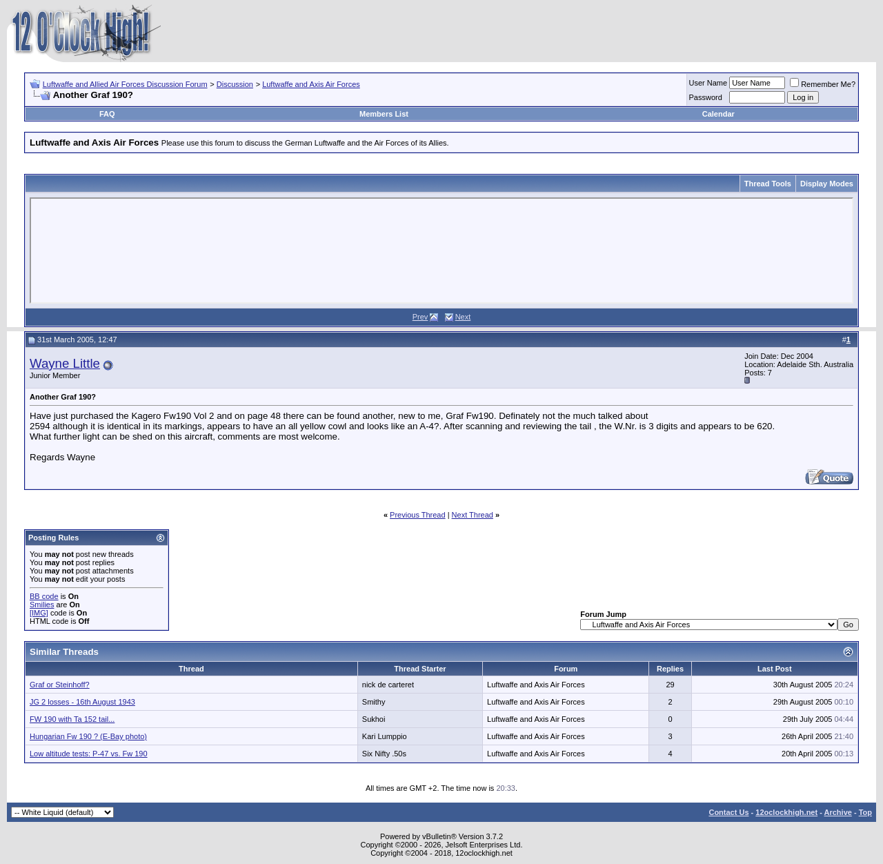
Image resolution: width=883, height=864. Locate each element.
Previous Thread (418, 515)
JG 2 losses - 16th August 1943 (82, 702)
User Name (708, 83)
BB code (44, 596)
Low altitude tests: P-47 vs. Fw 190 (89, 753)
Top (865, 812)
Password (705, 97)
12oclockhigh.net (786, 812)
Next (463, 317)
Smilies (42, 604)
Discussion (235, 84)
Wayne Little (65, 363)
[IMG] (39, 613)
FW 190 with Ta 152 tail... (72, 719)
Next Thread (472, 515)
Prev (420, 317)
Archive (838, 812)
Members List (383, 114)
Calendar (718, 114)
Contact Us (728, 812)
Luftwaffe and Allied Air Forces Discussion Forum (125, 84)
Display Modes (826, 183)
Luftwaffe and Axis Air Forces (311, 84)
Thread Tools (767, 183)
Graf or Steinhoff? (60, 684)
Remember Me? (822, 84)
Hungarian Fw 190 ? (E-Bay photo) (88, 736)
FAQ (107, 114)
